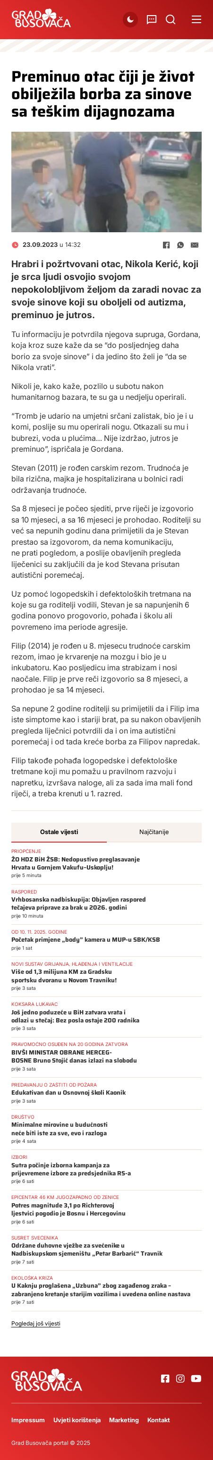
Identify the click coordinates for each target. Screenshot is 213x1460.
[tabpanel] (106, 1089)
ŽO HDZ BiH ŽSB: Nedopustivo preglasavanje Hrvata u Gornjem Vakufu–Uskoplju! (75, 863)
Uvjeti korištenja (77, 1420)
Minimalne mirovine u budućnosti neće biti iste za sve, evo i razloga (59, 1129)
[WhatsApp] (180, 245)
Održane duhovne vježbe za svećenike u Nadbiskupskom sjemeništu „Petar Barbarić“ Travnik (86, 1249)
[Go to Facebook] (165, 1379)
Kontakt (158, 1420)
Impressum (28, 1420)
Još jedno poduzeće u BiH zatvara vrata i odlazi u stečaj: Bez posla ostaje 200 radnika (75, 1016)
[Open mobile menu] (196, 19)
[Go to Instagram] (180, 1379)
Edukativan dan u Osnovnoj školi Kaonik (68, 1092)
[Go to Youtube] (196, 1379)
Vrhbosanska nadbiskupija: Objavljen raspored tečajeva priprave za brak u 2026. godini (78, 903)
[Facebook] (166, 245)
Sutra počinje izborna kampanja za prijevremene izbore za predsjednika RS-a (71, 1169)
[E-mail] (194, 245)
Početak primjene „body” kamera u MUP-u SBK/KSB (85, 940)
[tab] (59, 833)
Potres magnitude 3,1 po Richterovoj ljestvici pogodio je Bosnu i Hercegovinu (68, 1209)
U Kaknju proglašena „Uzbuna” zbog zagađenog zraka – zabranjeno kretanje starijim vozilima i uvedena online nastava (100, 1290)
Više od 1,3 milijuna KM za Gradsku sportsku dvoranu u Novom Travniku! (64, 976)
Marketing (124, 1420)
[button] (130, 19)
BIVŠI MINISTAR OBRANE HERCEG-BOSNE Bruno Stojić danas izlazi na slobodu (74, 1056)
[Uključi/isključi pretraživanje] (170, 19)
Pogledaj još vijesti (35, 1323)
